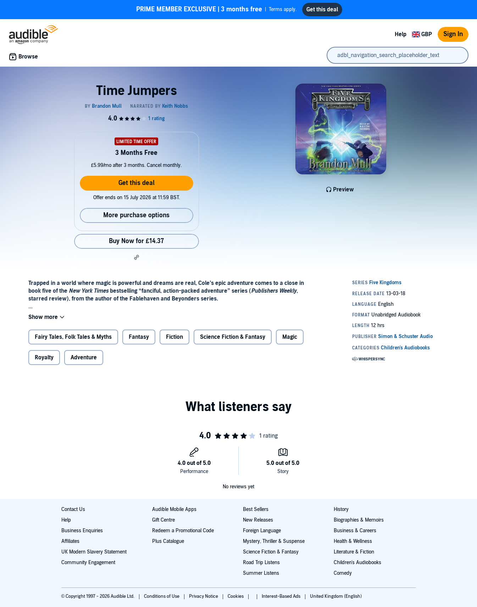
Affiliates (70, 541)
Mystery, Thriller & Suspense (274, 541)
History (341, 509)
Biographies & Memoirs (359, 520)
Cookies (236, 596)
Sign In (453, 34)
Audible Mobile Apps (174, 509)
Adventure (84, 357)
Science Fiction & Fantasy (232, 337)
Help (400, 34)
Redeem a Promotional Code (183, 531)
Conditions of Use (162, 596)
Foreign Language (262, 531)
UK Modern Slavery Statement (94, 552)
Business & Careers (355, 531)
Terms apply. (216, 9)
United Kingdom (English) (336, 596)
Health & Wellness (353, 541)
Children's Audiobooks (357, 563)
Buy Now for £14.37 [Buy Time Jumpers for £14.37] (136, 241)
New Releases (258, 520)
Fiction (174, 337)
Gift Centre (163, 520)
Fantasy (139, 337)
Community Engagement (88, 563)
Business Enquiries (82, 531)
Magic (289, 337)
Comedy (343, 573)
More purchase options (136, 215)
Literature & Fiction (354, 552)
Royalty (44, 357)
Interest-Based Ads (281, 596)
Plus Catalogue (168, 541)
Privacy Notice (204, 596)
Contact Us (73, 509)
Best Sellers (255, 509)
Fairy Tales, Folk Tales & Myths (73, 337)
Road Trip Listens (261, 563)
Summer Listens (261, 573)
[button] (136, 257)
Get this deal (136, 183)
